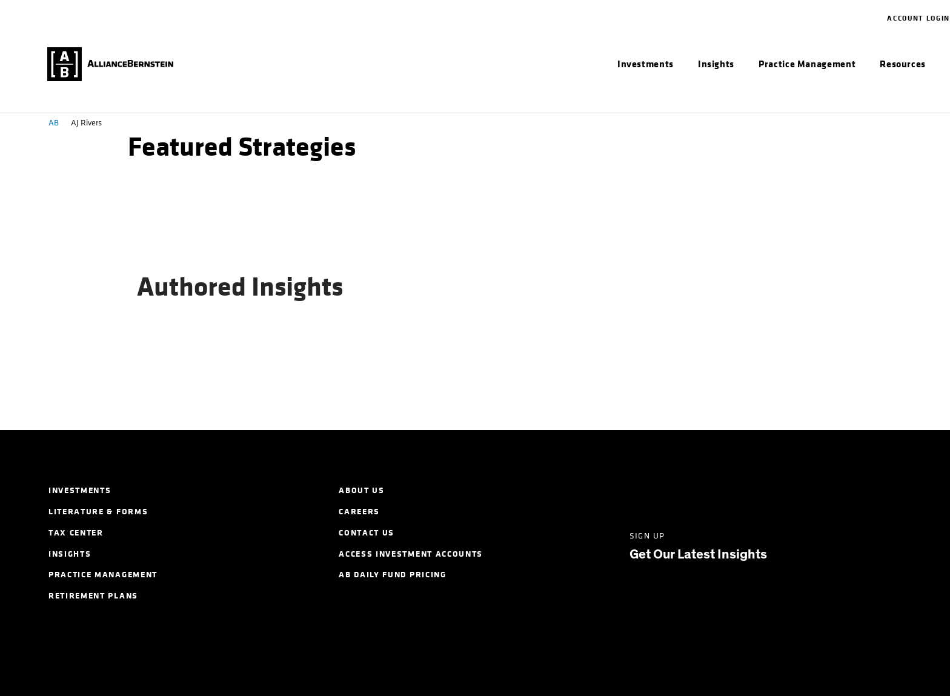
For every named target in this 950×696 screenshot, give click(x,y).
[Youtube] (824, 490)
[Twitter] (684, 490)
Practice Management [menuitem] (103, 574)
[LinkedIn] (637, 490)
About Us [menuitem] (361, 490)
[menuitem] (645, 64)
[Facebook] (731, 490)
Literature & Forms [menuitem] (98, 511)
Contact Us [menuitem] (366, 533)
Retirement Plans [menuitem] (93, 596)
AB (53, 122)
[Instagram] (777, 490)
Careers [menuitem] (359, 511)
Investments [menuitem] (79, 490)
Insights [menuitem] (69, 554)
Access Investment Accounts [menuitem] (411, 554)
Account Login (918, 18)
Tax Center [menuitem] (76, 533)
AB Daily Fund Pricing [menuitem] (392, 574)
